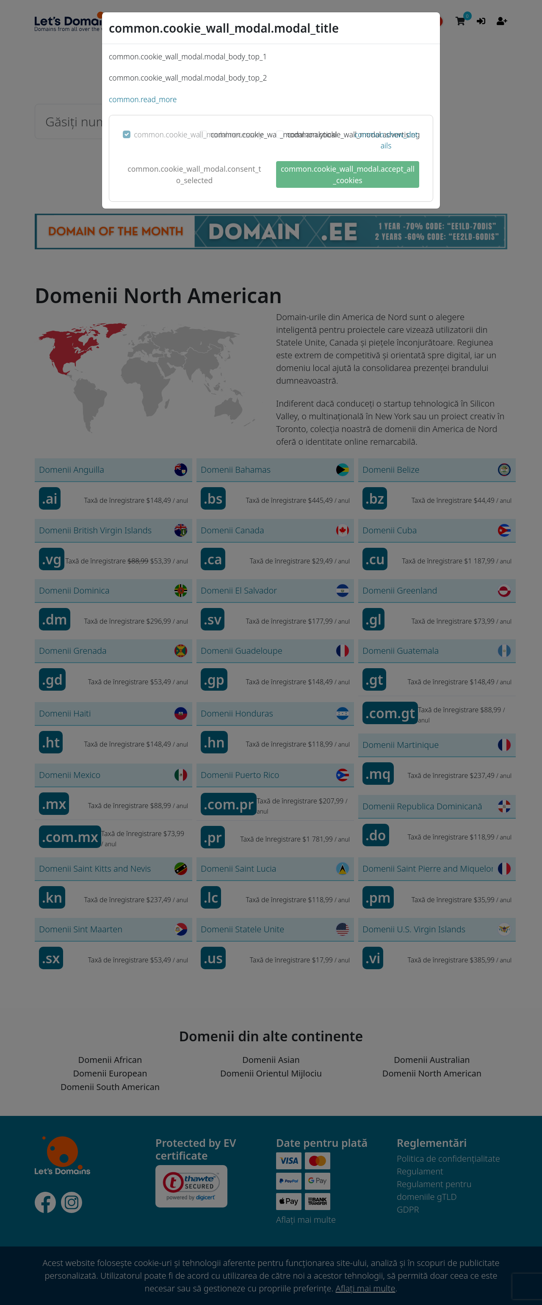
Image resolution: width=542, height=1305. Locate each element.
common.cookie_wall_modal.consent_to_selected (194, 174)
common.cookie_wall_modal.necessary (198, 134)
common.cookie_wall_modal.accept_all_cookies (348, 174)
